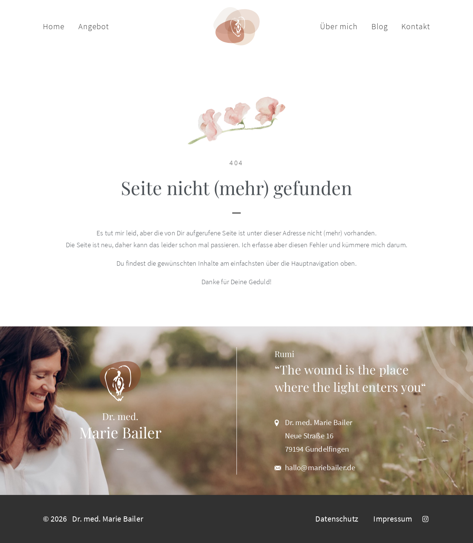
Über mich (339, 26)
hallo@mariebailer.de (320, 467)
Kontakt (415, 26)
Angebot (93, 26)
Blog (379, 26)
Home (54, 26)
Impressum (392, 518)
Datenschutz (336, 518)
